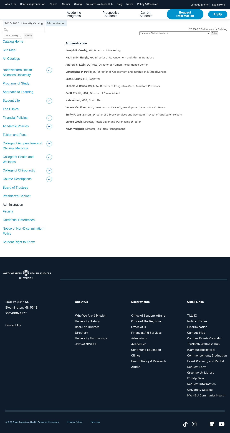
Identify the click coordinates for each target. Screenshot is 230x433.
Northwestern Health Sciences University (17, 72)
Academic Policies (16, 126)
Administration (13, 204)
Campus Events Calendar (204, 338)
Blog (119, 4)
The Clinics (11, 109)
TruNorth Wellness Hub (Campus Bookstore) (203, 347)
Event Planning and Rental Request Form (205, 364)
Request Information (185, 14)
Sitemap (95, 422)
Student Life (11, 100)
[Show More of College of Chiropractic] (49, 171)
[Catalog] (174, 33)
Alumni (66, 4)
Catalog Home (13, 41)
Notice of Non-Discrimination (197, 324)
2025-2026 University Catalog (24, 23)
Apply (217, 14)
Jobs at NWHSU (86, 344)
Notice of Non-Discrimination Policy (23, 231)
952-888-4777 (16, 313)
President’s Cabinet (17, 196)
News (129, 4)
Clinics (53, 4)
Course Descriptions (17, 179)
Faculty (8, 211)
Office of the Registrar (146, 321)
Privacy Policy (74, 422)
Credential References (19, 220)
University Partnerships (91, 338)
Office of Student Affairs (148, 315)
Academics (138, 344)
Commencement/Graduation (207, 355)
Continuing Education (32, 4)
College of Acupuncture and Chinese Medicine (22, 146)
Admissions (139, 338)
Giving (78, 4)
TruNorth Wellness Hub (99, 4)
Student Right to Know (19, 242)
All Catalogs (11, 58)
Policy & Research (147, 4)
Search (28, 36)
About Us (10, 4)
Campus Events (200, 4)
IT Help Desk (195, 378)
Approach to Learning (18, 92)
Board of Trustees (15, 187)
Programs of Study (16, 83)
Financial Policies (15, 117)
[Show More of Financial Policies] (49, 118)
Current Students (146, 14)
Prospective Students (110, 14)
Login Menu (219, 4)
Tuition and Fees (14, 135)
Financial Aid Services (146, 332)
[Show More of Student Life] (49, 101)
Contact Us (13, 325)
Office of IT (138, 327)
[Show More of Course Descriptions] (49, 179)
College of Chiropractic (19, 170)
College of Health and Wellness (18, 159)
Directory (81, 332)
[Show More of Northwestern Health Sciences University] (49, 70)
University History (87, 321)
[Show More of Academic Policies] (49, 126)
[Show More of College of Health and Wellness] (49, 157)
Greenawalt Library (200, 372)
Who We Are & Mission (90, 315)
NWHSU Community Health (206, 395)
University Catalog (200, 389)
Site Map (9, 50)
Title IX (192, 315)
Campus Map (196, 332)
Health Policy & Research (148, 361)
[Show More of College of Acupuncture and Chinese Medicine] (49, 144)
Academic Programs (74, 14)
